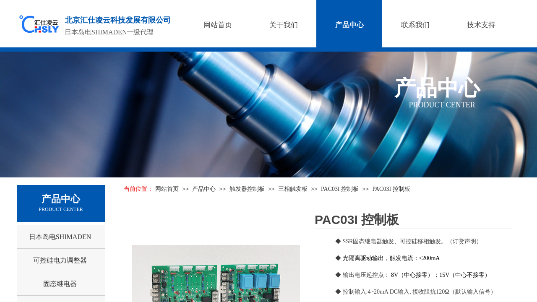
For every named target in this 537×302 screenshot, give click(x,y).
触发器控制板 (247, 189)
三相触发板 (293, 189)
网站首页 (167, 189)
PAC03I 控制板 (340, 189)
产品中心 (204, 189)
